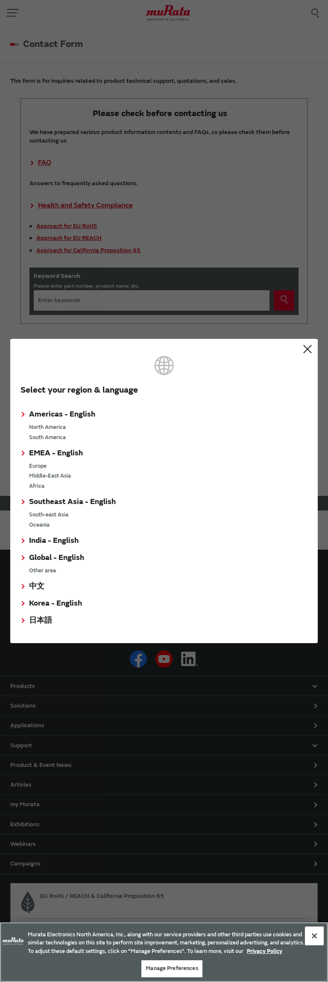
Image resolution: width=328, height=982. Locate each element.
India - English (54, 540)
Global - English (56, 557)
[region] (164, 952)
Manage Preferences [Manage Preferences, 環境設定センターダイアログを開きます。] (172, 968)
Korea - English (55, 603)
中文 (36, 586)
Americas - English (62, 414)
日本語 (40, 620)
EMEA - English (56, 453)
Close (307, 349)
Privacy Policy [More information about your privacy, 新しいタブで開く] (264, 951)
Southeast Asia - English (72, 502)
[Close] (314, 936)
